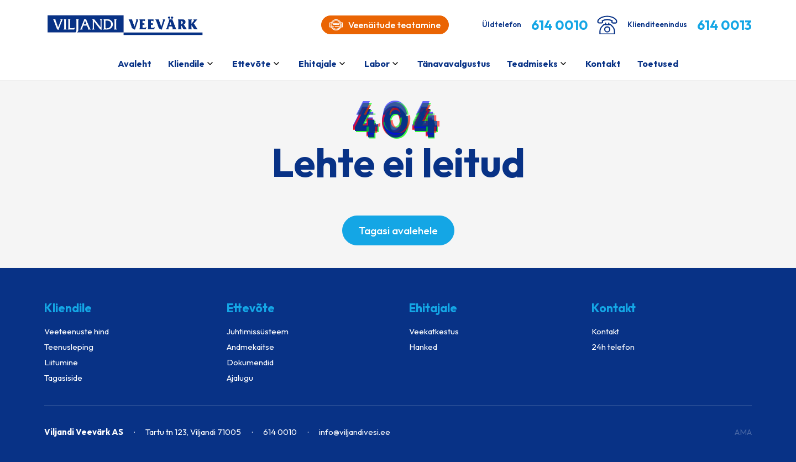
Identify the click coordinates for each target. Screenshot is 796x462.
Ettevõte (251, 63)
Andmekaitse (250, 347)
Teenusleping (68, 347)
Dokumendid (250, 362)
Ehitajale (317, 63)
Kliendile (186, 63)
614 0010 (280, 432)
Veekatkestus (434, 331)
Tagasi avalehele (398, 230)
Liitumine (61, 362)
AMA (743, 432)
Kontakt (603, 63)
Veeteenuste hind (76, 331)
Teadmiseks (532, 63)
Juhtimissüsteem (258, 331)
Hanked (423, 347)
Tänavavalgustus (453, 63)
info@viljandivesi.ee (354, 432)
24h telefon (613, 347)
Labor (377, 63)
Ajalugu (240, 377)
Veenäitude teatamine (385, 24)
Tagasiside (63, 377)
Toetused (657, 63)
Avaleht (134, 63)
